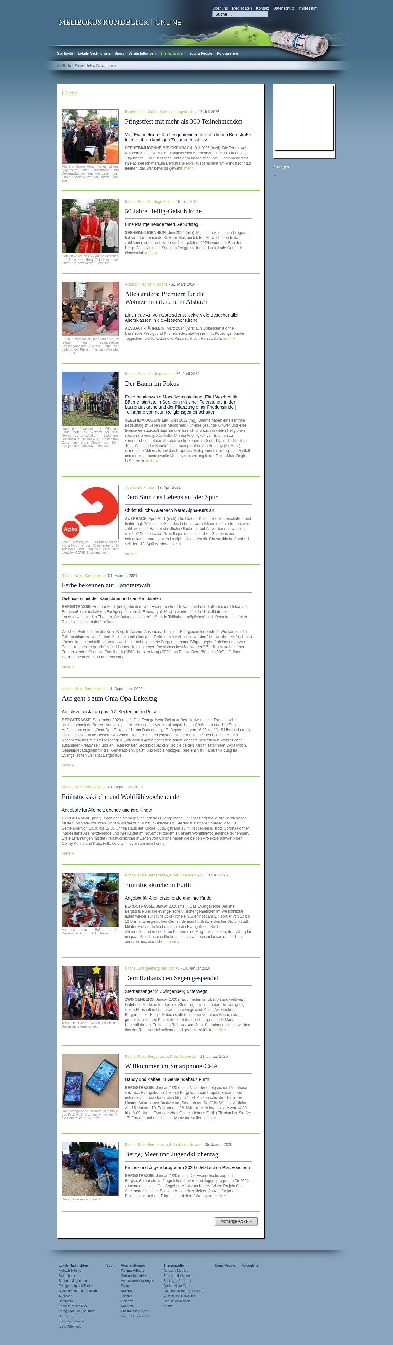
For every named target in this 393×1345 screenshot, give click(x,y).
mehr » (190, 168)
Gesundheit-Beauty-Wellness (184, 1291)
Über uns (220, 8)
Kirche (152, 112)
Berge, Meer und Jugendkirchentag (171, 1154)
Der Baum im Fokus (152, 383)
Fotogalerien (227, 53)
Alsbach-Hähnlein (140, 284)
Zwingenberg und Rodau (158, 968)
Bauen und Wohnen (177, 1275)
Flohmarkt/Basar (132, 1270)
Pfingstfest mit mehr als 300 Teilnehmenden (183, 121)
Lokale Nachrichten (94, 53)
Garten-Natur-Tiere (177, 1286)
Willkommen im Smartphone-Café (171, 1066)
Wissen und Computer (179, 1296)
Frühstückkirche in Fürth (158, 885)
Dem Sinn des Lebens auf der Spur (171, 497)
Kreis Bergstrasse (90, 575)
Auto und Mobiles (176, 1270)
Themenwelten (172, 53)
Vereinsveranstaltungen (137, 1281)
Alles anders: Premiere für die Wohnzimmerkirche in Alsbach (166, 298)
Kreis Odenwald (183, 875)
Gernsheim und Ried (73, 1306)
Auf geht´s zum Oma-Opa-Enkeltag (109, 698)
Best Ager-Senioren (177, 1281)
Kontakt (262, 8)
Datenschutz (283, 8)
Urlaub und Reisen (185, 1144)
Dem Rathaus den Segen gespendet (171, 978)
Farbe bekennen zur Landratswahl (107, 585)
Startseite (65, 53)
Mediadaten (242, 8)
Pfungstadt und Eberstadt (76, 1311)
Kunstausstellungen (135, 1311)
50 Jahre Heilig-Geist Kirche (163, 211)
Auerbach (133, 487)
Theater (126, 1296)
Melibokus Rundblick (74, 66)
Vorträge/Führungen (135, 1316)
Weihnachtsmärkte (134, 1275)
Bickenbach (135, 112)
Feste (125, 1286)
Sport (119, 53)
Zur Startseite (120, 21)
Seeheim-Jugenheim (176, 112)
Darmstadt (66, 1316)
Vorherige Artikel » (236, 1221)
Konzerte (127, 1291)
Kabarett (127, 1306)
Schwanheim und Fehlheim (78, 1291)
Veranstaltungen (142, 53)
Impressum (308, 8)
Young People (200, 53)
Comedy (127, 1301)
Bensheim (66, 1301)
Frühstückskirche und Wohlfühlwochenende (120, 796)
